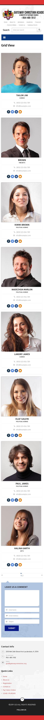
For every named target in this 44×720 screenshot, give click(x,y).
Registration (7, 683)
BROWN (22, 160)
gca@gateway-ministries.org (16, 663)
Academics (30, 22)
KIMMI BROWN (22, 224)
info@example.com (22, 106)
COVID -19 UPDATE (9, 693)
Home (5, 22)
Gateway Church (32, 25)
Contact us (22, 25)
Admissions (21, 22)
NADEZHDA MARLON (22, 289)
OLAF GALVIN (22, 418)
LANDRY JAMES (22, 354)
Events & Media (11, 25)
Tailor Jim (22, 95)
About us (6, 680)
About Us (12, 22)
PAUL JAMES (22, 483)
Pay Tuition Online (9, 690)
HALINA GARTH (22, 548)
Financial (38, 22)
